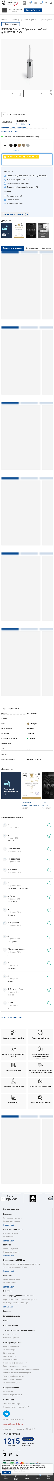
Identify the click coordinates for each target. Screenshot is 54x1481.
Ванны (6, 1321)
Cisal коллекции (9, 1350)
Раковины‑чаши (9, 1283)
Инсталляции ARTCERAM (14, 1260)
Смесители (8, 1214)
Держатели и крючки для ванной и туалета (20, 1299)
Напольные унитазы (11, 1249)
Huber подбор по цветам (12, 1379)
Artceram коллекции (11, 1346)
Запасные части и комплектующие (18, 1330)
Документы (46, 248)
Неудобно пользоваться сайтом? (16, 1407)
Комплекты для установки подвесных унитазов (21, 1264)
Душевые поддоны (11, 1316)
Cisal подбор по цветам (12, 1383)
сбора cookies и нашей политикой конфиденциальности (24, 1468)
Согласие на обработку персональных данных (21, 1369)
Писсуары (7, 1291)
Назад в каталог (10, 24)
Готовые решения (11, 1209)
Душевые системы (10, 1233)
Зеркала (7, 1311)
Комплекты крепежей (11, 1338)
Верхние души (8, 1237)
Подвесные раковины (11, 1279)
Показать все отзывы (12, 1017)
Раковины (7, 1275)
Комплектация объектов (12, 1395)
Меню (48, 1477)
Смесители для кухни (11, 1221)
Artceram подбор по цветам (13, 1376)
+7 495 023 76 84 (17, 3)
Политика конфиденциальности (15, 1363)
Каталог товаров (16, 1477)
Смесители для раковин (12, 1218)
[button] (2, 1199)
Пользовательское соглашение (15, 1366)
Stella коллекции (9, 1353)
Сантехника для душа (12, 1229)
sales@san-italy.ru (13, 1424)
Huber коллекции (9, 1356)
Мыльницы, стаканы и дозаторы (15, 1303)
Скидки (27, 1477)
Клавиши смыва (10, 1325)
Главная (5, 1477)
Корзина (38, 1477)
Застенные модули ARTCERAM (15, 1267)
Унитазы (7, 1245)
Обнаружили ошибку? (11, 1404)
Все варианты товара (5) (15, 214)
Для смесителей (9, 1334)
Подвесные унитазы (11, 1252)
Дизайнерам (8, 1391)
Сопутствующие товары (12, 248)
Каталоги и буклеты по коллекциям (17, 1373)
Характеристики (32, 248)
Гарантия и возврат (10, 1360)
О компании (8, 1400)
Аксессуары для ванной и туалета (24, 20)
